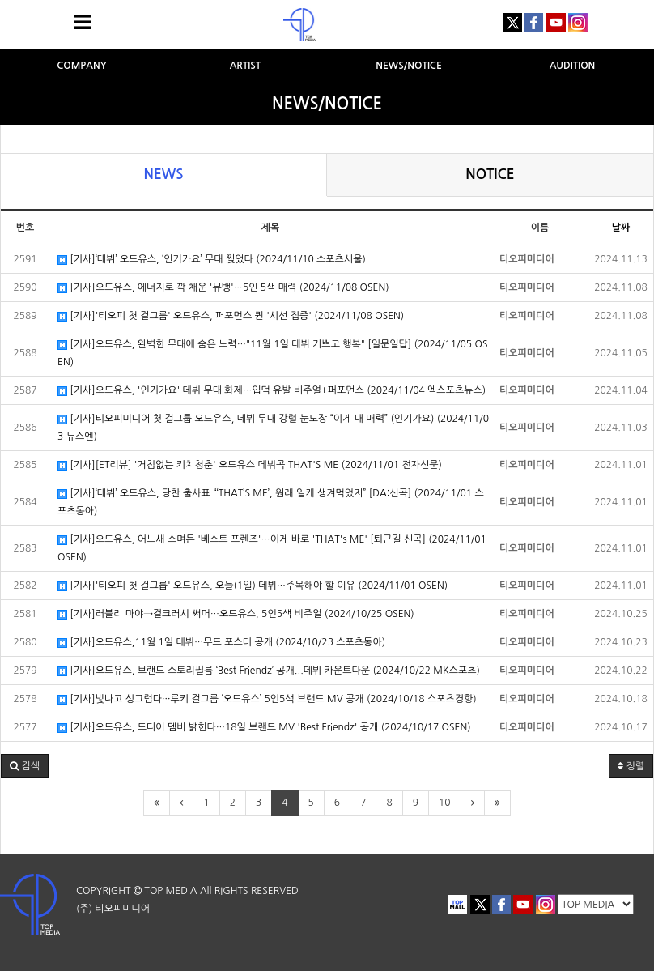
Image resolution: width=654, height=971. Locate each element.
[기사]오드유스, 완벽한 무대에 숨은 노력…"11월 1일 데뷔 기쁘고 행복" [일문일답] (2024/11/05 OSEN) (272, 353)
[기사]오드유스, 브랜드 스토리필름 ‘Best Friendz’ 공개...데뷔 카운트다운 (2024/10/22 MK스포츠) (268, 671)
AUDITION (573, 65)
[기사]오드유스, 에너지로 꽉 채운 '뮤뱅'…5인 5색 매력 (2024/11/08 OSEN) (223, 288)
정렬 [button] (631, 766)
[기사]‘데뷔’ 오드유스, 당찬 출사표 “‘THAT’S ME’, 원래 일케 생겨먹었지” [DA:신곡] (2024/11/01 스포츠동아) (270, 502)
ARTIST (245, 65)
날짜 (621, 227)
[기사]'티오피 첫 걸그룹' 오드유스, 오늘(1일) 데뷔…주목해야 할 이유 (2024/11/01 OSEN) (252, 586)
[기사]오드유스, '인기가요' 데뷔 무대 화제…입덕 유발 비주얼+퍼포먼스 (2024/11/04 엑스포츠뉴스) (271, 390)
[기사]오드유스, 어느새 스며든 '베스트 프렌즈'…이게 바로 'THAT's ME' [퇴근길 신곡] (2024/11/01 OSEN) (271, 548)
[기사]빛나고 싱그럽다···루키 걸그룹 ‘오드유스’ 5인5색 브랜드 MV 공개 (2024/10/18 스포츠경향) (267, 699)
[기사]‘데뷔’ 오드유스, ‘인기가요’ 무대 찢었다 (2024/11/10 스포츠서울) (211, 259)
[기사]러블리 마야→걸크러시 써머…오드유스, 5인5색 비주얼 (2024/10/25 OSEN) (235, 614)
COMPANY (82, 65)
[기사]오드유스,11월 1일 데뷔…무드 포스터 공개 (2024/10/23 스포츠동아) (221, 642)
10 (445, 802)
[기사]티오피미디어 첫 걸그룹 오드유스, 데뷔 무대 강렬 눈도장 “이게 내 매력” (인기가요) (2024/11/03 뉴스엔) (273, 427)
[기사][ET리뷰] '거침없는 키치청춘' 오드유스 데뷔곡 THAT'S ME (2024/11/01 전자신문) (249, 465)
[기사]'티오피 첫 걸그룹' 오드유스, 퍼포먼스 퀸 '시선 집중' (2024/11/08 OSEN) (230, 316)
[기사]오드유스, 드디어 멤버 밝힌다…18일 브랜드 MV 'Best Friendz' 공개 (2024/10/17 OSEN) (264, 727)
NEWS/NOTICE (409, 65)
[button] (25, 766)
